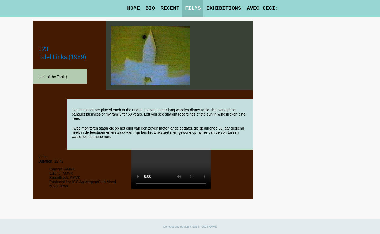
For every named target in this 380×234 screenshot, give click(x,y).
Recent (169, 8)
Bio (150, 8)
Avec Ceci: (262, 8)
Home (133, 8)
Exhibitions (223, 8)
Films (193, 8)
